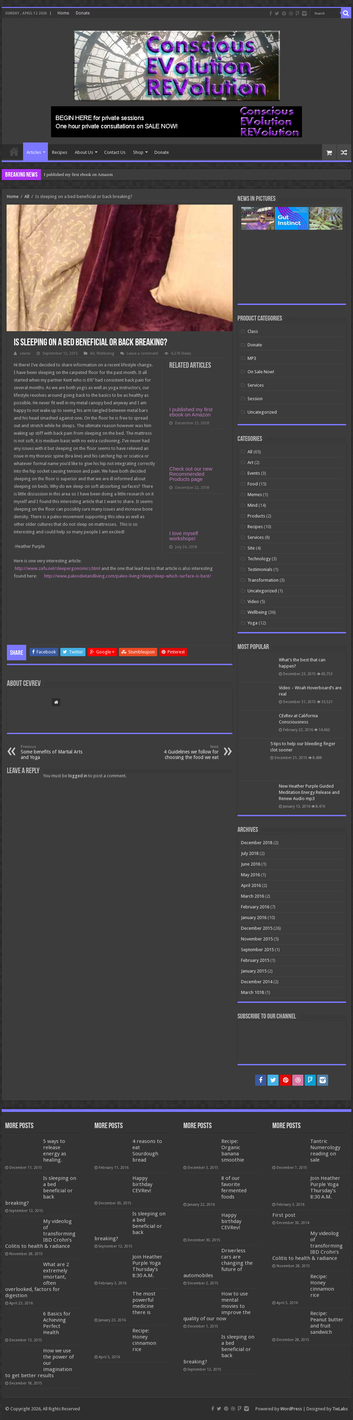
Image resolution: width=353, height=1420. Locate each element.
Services (256, 385)
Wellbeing (105, 353)
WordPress (291, 1408)
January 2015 (253, 971)
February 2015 (255, 960)
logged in (77, 775)
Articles (34, 152)
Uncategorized (262, 412)
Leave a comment (142, 353)
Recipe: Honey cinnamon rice (144, 1340)
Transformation (263, 580)
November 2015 (257, 938)
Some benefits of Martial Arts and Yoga (56, 752)
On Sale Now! (261, 371)
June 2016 (250, 864)
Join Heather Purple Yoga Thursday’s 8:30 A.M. (147, 1266)
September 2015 (257, 949)
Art (250, 462)
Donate (83, 13)
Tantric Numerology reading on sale (325, 1150)
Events (254, 473)
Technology (259, 558)
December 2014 (256, 981)
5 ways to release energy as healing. (54, 1150)
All (26, 196)
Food (253, 483)
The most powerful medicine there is (143, 1303)
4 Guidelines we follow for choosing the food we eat (183, 752)
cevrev (25, 353)
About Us (84, 152)
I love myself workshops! (183, 535)
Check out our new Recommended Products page (190, 474)
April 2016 (251, 885)
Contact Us (114, 152)
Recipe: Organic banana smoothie (232, 1150)
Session (255, 398)
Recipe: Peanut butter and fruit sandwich (326, 1322)
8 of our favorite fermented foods (233, 1187)
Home (63, 13)
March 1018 (252, 992)
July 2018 (250, 853)
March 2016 (252, 896)
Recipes (59, 152)
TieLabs (340, 1408)
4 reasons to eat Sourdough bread (147, 1150)
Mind (253, 505)
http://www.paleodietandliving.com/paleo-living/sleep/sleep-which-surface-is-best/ (127, 576)
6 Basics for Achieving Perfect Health (57, 1323)
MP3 (252, 358)
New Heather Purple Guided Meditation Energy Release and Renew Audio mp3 (309, 792)
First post (283, 1215)
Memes (255, 494)
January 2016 (253, 917)
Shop (138, 152)
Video (253, 601)
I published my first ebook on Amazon (78, 174)
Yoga (253, 622)
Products (256, 516)
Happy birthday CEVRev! (142, 1184)
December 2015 (256, 928)
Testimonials (260, 569)
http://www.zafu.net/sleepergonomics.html (57, 568)
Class (253, 331)
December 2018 (256, 842)
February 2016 (255, 906)
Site (251, 548)
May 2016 (250, 874)
